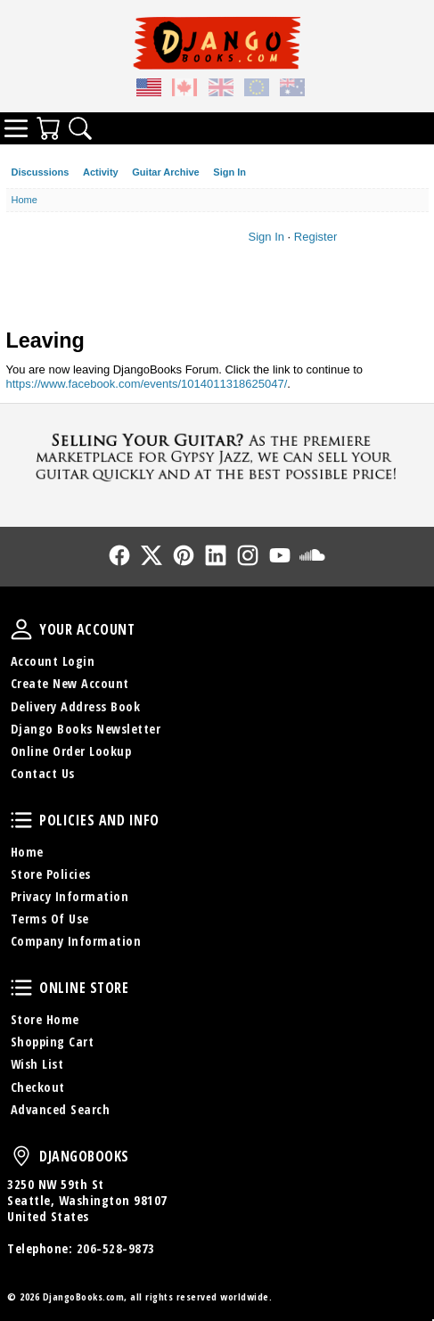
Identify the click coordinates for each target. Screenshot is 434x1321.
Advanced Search (61, 1109)
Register (315, 236)
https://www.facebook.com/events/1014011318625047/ (147, 383)
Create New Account (70, 683)
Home (27, 851)
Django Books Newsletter (86, 728)
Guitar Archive (165, 172)
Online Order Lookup (71, 751)
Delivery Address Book (76, 706)
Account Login (53, 660)
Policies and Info (21, 820)
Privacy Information (70, 896)
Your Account (21, 629)
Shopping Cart (52, 1041)
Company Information (76, 940)
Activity (101, 172)
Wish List (37, 1063)
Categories (16, 128)
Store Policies (51, 874)
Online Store (21, 987)
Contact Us (43, 773)
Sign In (229, 172)
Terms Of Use (50, 918)
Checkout (38, 1087)
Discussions (41, 172)
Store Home (45, 1019)
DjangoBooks (21, 1156)
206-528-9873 (116, 1248)
